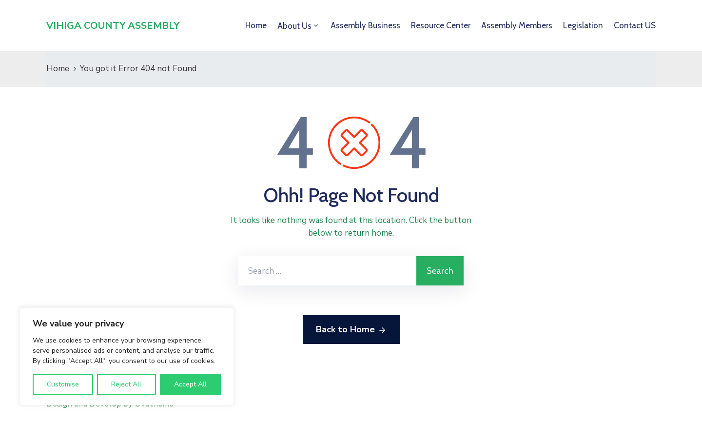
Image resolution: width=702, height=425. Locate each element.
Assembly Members (516, 25)
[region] (127, 356)
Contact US (635, 25)
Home (256, 25)
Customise (63, 384)
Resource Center (440, 25)
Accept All (190, 384)
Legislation (583, 25)
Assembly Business (365, 25)
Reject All (126, 384)
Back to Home (351, 330)
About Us (294, 26)
